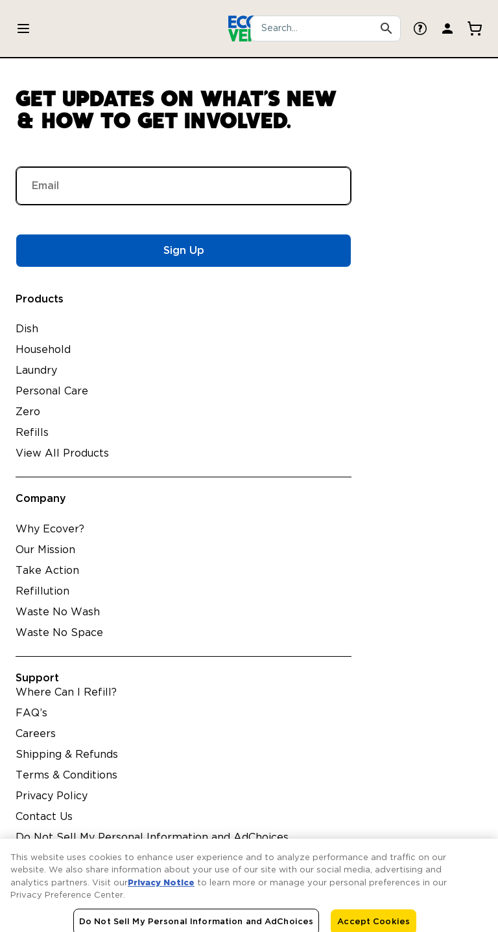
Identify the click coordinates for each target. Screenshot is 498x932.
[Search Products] (386, 28)
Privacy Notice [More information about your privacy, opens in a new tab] (161, 889)
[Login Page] (447, 28)
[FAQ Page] (420, 28)
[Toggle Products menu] (23, 28)
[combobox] (325, 28)
